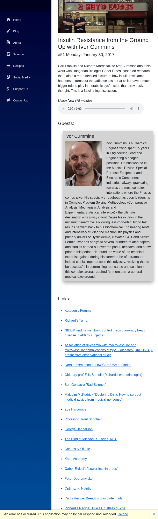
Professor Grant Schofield (83, 419)
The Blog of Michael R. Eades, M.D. (91, 439)
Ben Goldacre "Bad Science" (85, 384)
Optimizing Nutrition (79, 488)
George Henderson (79, 429)
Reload (123, 514)
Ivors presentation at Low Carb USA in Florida (98, 365)
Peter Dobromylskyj (79, 478)
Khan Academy (76, 459)
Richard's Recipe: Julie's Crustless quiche (95, 508)
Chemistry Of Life (77, 449)
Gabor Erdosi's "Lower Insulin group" (91, 468)
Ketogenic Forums (78, 310)
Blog (13, 31)
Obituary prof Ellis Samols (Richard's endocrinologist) (103, 375)
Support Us (17, 89)
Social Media (18, 77)
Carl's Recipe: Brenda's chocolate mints (94, 498)
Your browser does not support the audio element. (101, 108)
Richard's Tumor (76, 320)
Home (14, 19)
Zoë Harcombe (75, 409)
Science (15, 54)
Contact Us (17, 100)
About (14, 42)
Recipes (15, 66)
